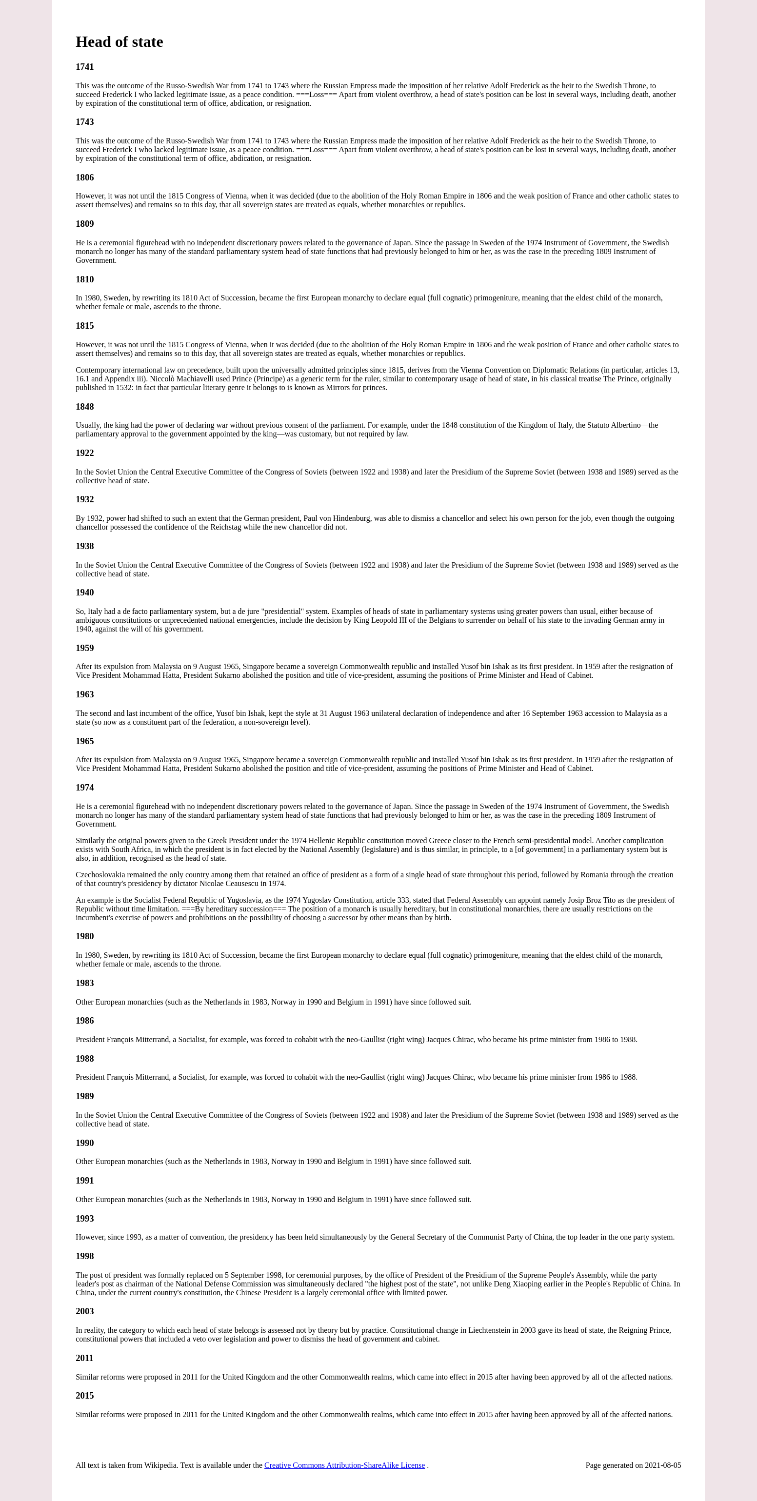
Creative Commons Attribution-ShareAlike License (344, 1465)
